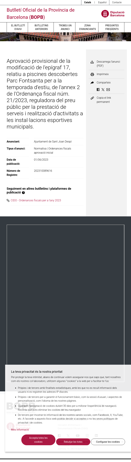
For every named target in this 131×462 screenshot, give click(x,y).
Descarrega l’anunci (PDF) (108, 63)
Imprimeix (103, 74)
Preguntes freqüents (112, 27)
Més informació (20, 429)
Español (102, 2)
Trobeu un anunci (65, 27)
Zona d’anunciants (87, 27)
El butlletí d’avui (18, 27)
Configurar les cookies (108, 441)
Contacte (117, 2)
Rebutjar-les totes (73, 441)
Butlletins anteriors (41, 27)
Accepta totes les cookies (38, 440)
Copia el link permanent (104, 99)
